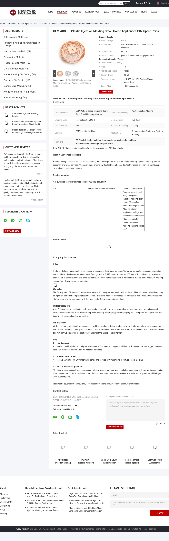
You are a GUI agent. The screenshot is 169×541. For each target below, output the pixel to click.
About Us (76, 12)
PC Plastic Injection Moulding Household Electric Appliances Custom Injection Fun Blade (86, 461)
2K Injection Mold (12, 57)
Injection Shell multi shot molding (126, 384)
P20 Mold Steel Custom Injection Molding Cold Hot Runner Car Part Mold (45, 501)
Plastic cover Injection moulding (71, 384)
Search (127, 3)
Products (62, 12)
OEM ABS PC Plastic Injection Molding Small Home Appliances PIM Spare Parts (72, 83)
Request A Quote (143, 3)
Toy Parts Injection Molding (98, 384)
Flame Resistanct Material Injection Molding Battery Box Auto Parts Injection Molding (87, 502)
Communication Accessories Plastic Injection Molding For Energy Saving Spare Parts (155, 461)
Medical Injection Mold (15, 51)
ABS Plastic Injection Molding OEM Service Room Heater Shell (63, 461)
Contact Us (131, 12)
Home (50, 12)
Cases (154, 12)
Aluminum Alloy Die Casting (17, 74)
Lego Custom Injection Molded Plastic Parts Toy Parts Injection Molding (86, 494)
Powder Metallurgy (13, 97)
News (144, 12)
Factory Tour (92, 12)
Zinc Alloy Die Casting (14, 80)
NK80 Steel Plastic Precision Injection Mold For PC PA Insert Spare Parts (43, 494)
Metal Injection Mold (14, 68)
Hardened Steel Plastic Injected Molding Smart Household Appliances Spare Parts (132, 461)
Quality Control (112, 12)
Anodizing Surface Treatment (18, 91)
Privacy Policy (21, 529)
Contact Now (106, 91)
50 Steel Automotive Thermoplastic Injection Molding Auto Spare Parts (42, 508)
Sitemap (3, 514)
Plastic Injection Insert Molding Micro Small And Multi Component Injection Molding (85, 510)
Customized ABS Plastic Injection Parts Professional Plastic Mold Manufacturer (26, 124)
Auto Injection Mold (13, 37)
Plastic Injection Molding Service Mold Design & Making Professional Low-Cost (27, 132)
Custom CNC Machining (15, 86)
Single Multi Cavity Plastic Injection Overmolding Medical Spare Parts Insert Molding (109, 461)
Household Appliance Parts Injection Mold (44, 488)
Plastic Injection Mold (27, 24)
